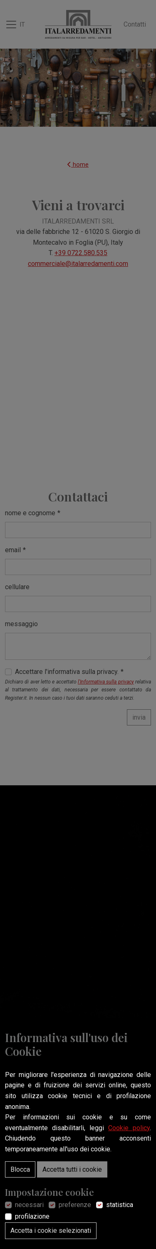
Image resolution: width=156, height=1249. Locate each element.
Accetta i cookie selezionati (50, 1230)
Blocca (20, 1169)
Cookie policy (129, 1128)
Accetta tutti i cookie (72, 1169)
